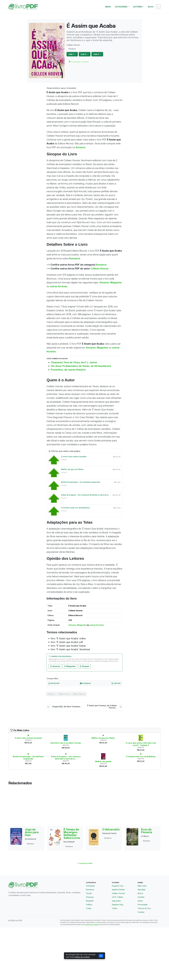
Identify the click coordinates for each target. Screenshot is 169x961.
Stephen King (117, 904)
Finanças (90, 897)
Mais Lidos (142, 886)
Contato (141, 897)
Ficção (89, 893)
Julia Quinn (116, 901)
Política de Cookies (82, 957)
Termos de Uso (144, 908)
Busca (140, 893)
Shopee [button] (84, 666)
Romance (72, 49)
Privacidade (143, 904)
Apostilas (141, 889)
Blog (150, 7)
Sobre (140, 901)
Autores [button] (138, 7)
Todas (88, 908)
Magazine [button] (70, 666)
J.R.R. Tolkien (117, 897)
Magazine (116, 282)
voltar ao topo (84, 863)
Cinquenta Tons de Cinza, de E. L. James (74, 362)
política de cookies (92, 924)
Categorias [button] (121, 7)
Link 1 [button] (72, 54)
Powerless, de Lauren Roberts (68, 369)
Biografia (90, 901)
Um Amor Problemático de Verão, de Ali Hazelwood (81, 366)
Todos (114, 908)
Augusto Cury (117, 886)
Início (108, 7)
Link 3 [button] (97, 54)
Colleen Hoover (100, 268)
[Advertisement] (84, 805)
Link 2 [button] (84, 54)
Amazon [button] (55, 666)
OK (101, 956)
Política (89, 904)
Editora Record (79, 694)
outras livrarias (58, 286)
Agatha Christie (118, 889)
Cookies (141, 912)
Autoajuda (90, 886)
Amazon (80, 147)
